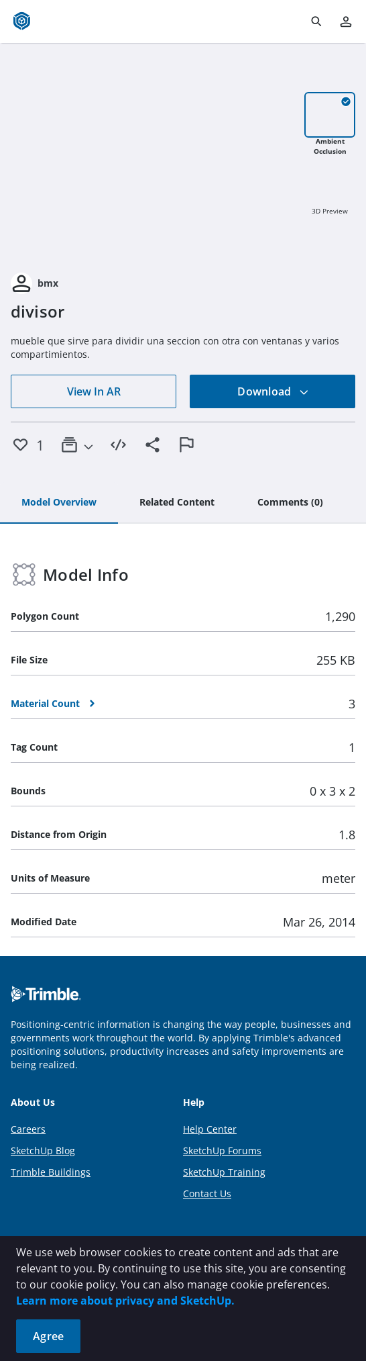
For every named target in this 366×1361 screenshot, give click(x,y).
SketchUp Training (224, 1172)
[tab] (59, 503)
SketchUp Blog (43, 1150)
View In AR (94, 391)
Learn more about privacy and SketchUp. (125, 1300)
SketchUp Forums (222, 1150)
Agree (48, 1336)
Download (272, 391)
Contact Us (207, 1193)
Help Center (210, 1129)
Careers (28, 1129)
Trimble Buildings (50, 1172)
